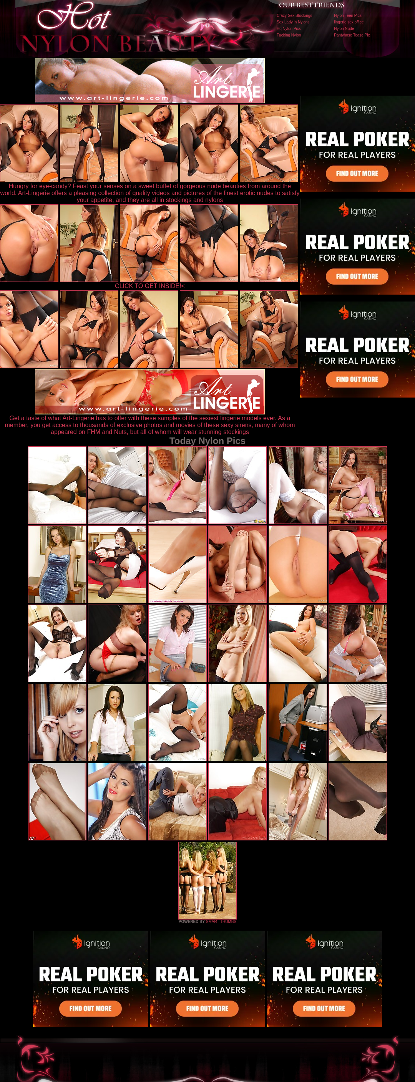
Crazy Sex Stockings (294, 15)
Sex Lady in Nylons (293, 22)
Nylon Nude (344, 29)
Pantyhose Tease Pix (352, 35)
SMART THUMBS (221, 922)
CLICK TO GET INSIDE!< (150, 286)
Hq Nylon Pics (289, 29)
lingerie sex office (349, 22)
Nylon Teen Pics (348, 15)
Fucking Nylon (289, 35)
